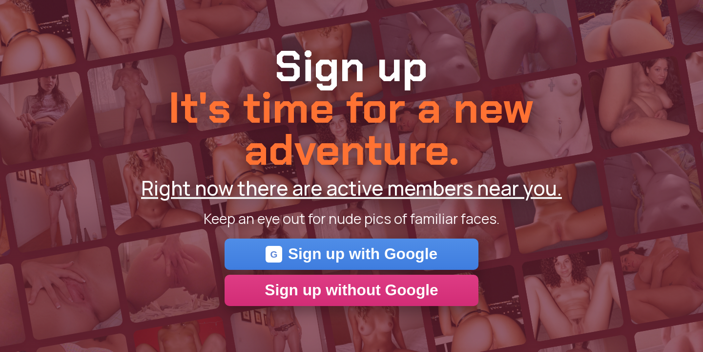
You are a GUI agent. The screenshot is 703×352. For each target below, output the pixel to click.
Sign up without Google (351, 290)
